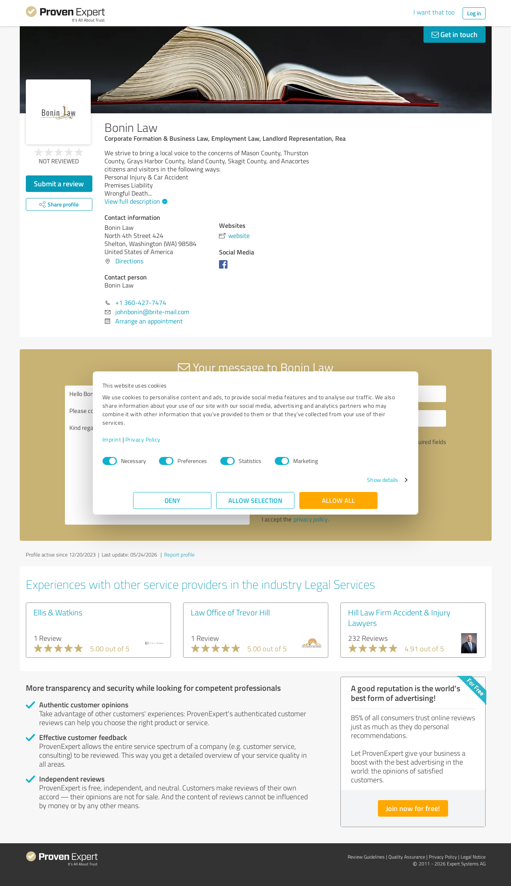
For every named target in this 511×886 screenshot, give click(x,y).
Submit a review (59, 183)
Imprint (142, 439)
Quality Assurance (406, 856)
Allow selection (256, 500)
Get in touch (455, 34)
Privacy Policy (174, 439)
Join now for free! (413, 808)
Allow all (338, 500)
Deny (172, 500)
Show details (351, 480)
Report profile (179, 554)
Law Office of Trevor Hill (230, 612)
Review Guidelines (366, 856)
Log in (474, 13)
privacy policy (310, 519)
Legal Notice (473, 856)
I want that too (434, 12)
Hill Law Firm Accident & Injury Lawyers (399, 617)
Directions (129, 260)
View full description (134, 201)
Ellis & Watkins (57, 612)
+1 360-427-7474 (140, 302)
